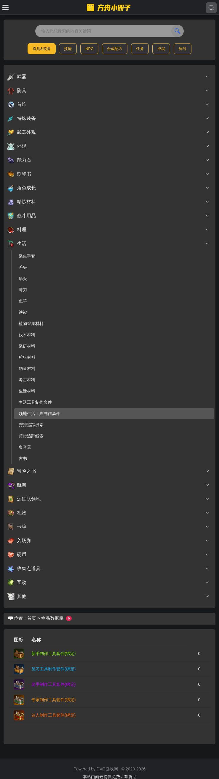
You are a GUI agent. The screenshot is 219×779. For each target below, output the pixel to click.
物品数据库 (52, 618)
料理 (108, 229)
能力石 (108, 160)
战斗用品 (108, 215)
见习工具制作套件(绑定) (53, 669)
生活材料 (27, 391)
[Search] (211, 7)
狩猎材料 (27, 357)
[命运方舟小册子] (109, 7)
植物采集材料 (31, 323)
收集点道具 (108, 568)
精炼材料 (108, 201)
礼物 (108, 512)
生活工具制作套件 (35, 402)
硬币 (108, 554)
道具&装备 (42, 48)
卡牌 (108, 526)
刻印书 (108, 174)
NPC (89, 48)
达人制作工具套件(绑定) (53, 715)
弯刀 (23, 289)
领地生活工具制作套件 (39, 413)
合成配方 (114, 48)
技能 (68, 48)
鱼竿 (23, 301)
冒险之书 (108, 471)
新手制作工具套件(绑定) (53, 653)
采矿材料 (27, 346)
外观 (108, 146)
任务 (140, 48)
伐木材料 (27, 334)
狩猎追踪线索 (31, 424)
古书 (23, 458)
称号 (182, 48)
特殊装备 (108, 118)
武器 (108, 76)
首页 (31, 618)
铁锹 (23, 312)
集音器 (25, 447)
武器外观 (108, 132)
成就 (161, 48)
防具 (108, 90)
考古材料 (27, 379)
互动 (108, 582)
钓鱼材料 (27, 368)
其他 (108, 596)
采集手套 (27, 256)
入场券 (108, 540)
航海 (108, 485)
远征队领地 (108, 499)
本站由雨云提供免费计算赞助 (110, 776)
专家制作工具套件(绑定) (53, 699)
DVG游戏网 (107, 769)
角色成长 (108, 188)
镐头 (23, 278)
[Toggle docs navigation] (5, 7)
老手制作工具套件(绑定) (53, 684)
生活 (108, 243)
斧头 (23, 267)
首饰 (108, 104)
